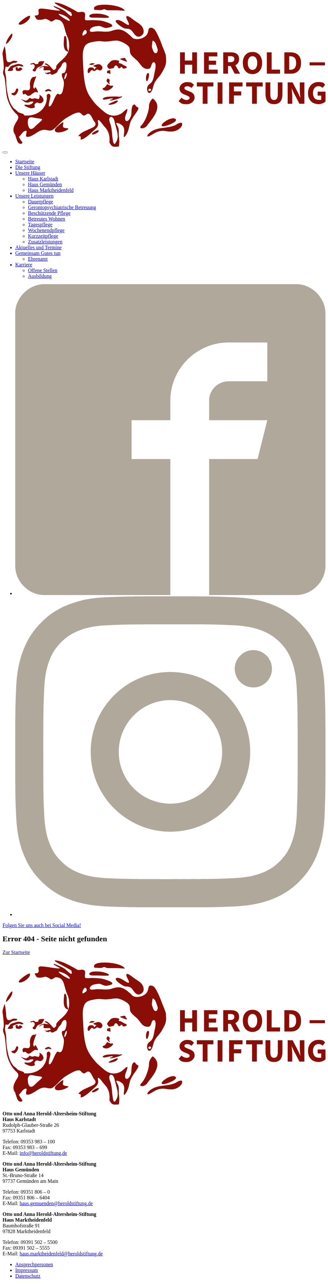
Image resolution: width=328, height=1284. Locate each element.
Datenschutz (27, 1276)
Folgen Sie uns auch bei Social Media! (42, 925)
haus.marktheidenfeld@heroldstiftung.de (61, 1253)
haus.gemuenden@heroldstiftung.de (56, 1203)
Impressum (26, 1270)
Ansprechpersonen (34, 1264)
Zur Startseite (16, 952)
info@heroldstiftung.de (43, 1153)
